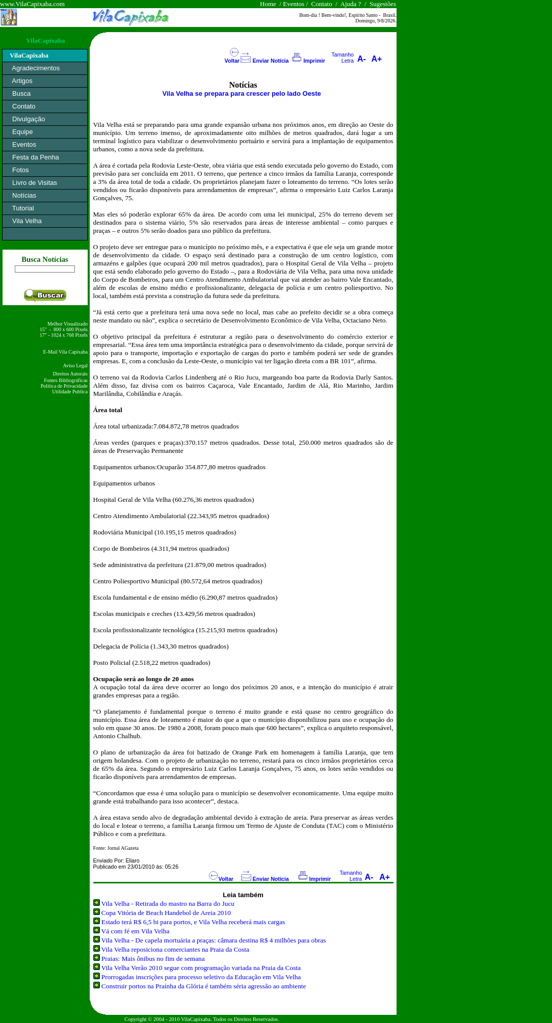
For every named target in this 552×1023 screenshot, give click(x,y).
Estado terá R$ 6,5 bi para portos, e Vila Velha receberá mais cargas (193, 922)
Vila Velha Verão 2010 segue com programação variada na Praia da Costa (201, 968)
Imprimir (314, 61)
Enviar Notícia (270, 61)
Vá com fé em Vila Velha (135, 931)
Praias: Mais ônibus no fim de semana (153, 958)
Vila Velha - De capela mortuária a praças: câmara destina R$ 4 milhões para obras (213, 940)
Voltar (232, 61)
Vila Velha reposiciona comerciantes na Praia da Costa (175, 949)
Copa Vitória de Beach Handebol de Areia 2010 (166, 913)
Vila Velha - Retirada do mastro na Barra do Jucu (167, 903)
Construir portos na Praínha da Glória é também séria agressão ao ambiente (203, 986)
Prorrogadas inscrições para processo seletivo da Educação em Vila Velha (201, 977)
